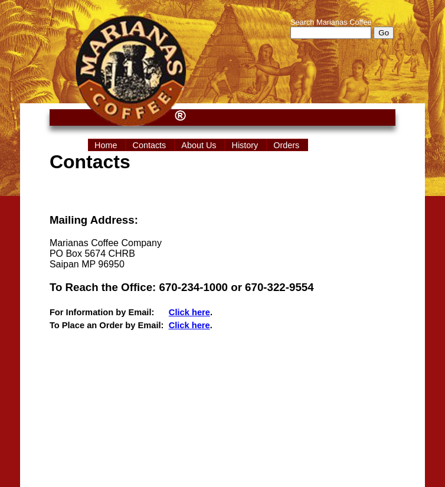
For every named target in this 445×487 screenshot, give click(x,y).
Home (106, 145)
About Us (199, 145)
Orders (287, 145)
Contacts (150, 145)
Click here (189, 312)
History (245, 145)
